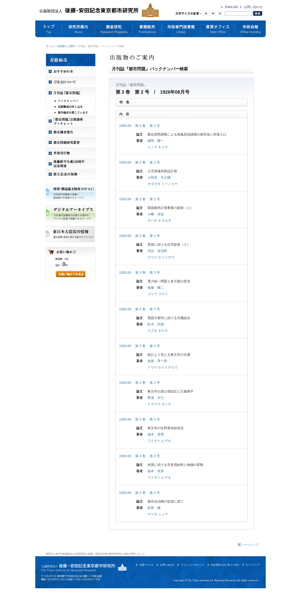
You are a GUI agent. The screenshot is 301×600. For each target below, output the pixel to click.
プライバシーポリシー (192, 565)
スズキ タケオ (157, 330)
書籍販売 (147, 29)
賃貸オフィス (217, 29)
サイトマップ (253, 565)
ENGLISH (231, 7)
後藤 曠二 (155, 287)
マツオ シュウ (157, 514)
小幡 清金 (155, 214)
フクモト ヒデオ (159, 441)
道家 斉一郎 (157, 361)
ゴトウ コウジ (157, 294)
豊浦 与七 (155, 398)
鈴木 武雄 (155, 324)
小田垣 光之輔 (158, 177)
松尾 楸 (154, 508)
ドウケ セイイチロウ (162, 367)
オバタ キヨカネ (159, 220)
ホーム (50, 46)
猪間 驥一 (155, 141)
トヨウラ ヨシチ (159, 404)
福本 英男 (155, 434)
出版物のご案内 (66, 46)
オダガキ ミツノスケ (162, 184)
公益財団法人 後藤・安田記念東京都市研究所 (97, 10)
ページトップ (250, 544)
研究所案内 (78, 29)
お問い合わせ (253, 7)
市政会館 (250, 29)
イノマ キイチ (157, 147)
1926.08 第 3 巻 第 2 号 (139, 126)
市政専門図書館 (181, 29)
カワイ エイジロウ (161, 257)
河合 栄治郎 (157, 251)
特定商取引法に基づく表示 (225, 565)
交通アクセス (146, 565)
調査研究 (114, 29)
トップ (48, 29)
